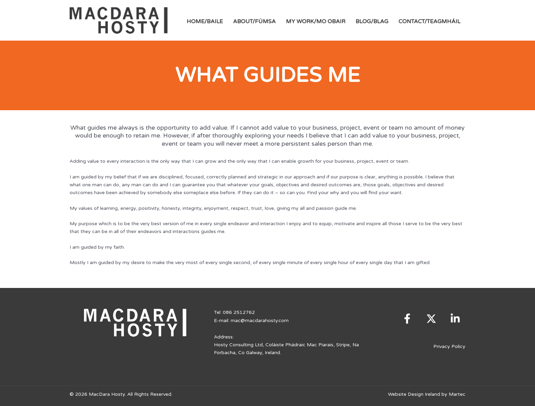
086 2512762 (239, 312)
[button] (407, 318)
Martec (457, 393)
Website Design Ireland (414, 393)
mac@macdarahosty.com (260, 320)
